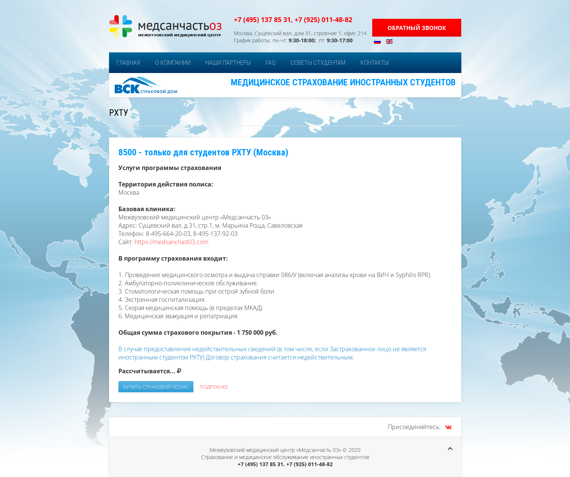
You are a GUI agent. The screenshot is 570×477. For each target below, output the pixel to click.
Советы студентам (318, 62)
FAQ (270, 62)
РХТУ (118, 112)
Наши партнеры (228, 62)
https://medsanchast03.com (171, 242)
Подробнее (214, 386)
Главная (128, 62)
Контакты (375, 62)
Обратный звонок (416, 27)
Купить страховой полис (156, 386)
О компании (172, 62)
